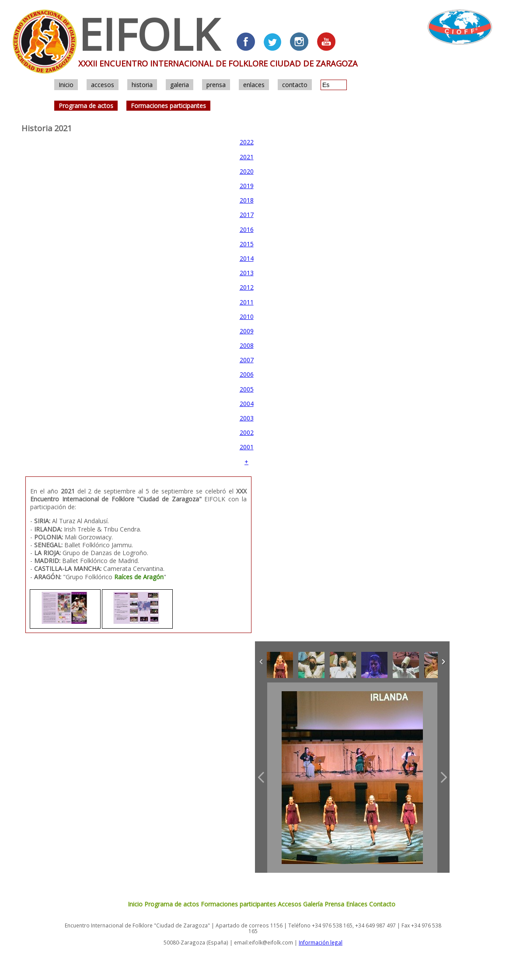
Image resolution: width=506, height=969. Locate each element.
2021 (247, 157)
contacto (294, 84)
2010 (247, 316)
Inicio (66, 84)
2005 (247, 389)
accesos (102, 84)
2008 (247, 345)
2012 (247, 287)
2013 (247, 273)
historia (142, 84)
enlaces (254, 84)
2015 (247, 244)
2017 (247, 214)
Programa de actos (86, 105)
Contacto (382, 904)
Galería (313, 904)
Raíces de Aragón (139, 577)
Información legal (320, 942)
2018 (247, 200)
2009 (247, 331)
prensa (216, 84)
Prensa (334, 904)
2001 (247, 447)
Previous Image (261, 777)
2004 (247, 403)
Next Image (443, 777)
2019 (247, 186)
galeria (179, 84)
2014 (247, 258)
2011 (247, 302)
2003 (247, 418)
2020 (247, 171)
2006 (247, 374)
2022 (247, 142)
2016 (247, 229)
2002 (247, 432)
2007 (247, 360)
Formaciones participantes (168, 105)
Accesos (289, 904)
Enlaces (356, 904)
